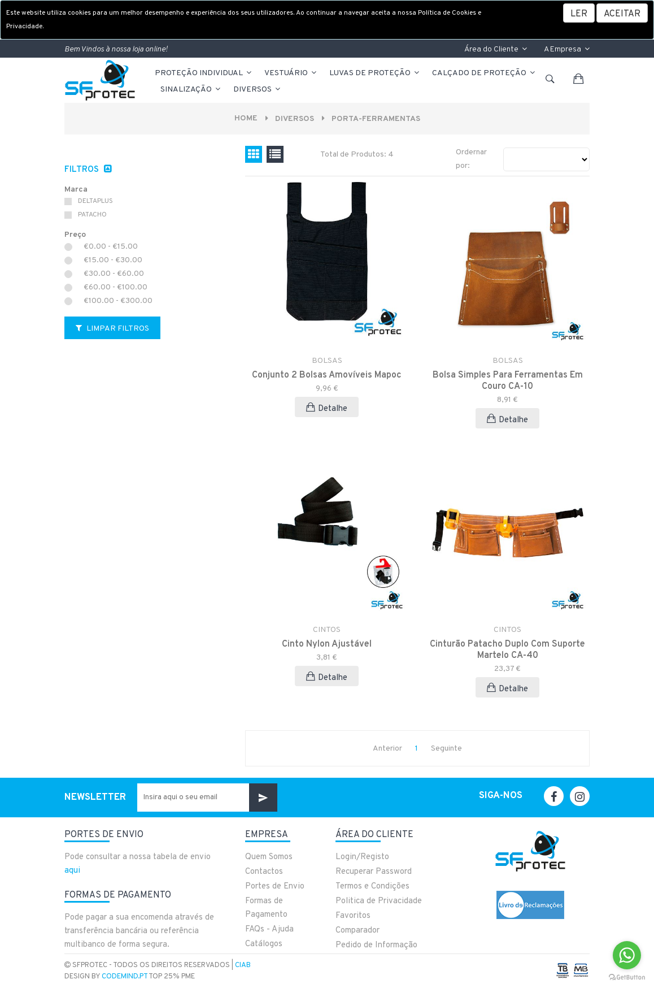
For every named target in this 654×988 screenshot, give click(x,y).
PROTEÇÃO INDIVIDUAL (204, 73)
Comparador (357, 930)
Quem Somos (269, 857)
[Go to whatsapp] (627, 955)
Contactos (264, 871)
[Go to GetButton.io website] (627, 976)
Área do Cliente (495, 49)
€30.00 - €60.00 (114, 274)
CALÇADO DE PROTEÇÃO (484, 73)
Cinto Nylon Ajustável (327, 644)
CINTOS (327, 630)
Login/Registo (362, 857)
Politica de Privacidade (378, 901)
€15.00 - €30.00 (113, 261)
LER (578, 14)
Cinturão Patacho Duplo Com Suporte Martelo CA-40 (507, 650)
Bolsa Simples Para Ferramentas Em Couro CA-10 (508, 381)
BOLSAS (327, 361)
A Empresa (567, 49)
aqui (72, 870)
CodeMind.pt (124, 976)
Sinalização (191, 89)
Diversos (257, 89)
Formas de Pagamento (266, 908)
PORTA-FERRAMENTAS (376, 119)
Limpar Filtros (112, 328)
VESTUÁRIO (291, 73)
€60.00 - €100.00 (115, 288)
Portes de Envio (274, 886)
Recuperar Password (373, 871)
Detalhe (326, 408)
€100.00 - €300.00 (118, 301)
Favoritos (352, 916)
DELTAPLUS (95, 201)
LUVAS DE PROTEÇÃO (375, 73)
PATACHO (92, 214)
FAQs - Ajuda (269, 929)
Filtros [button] (82, 169)
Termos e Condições (372, 886)
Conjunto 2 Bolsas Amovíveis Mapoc (327, 375)
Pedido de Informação (376, 945)
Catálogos (263, 944)
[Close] (622, 13)
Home (245, 118)
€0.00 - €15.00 (111, 247)
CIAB (243, 965)
